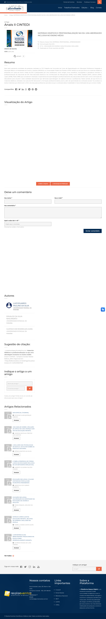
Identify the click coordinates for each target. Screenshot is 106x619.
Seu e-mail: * (59, 198)
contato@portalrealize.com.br (39, 599)
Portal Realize (60, 593)
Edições (84, 8)
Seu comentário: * (10, 205)
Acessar (16, 420)
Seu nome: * (8, 198)
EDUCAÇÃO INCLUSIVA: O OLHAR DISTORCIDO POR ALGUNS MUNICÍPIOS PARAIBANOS (23, 481)
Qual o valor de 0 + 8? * (11, 220)
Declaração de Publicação (60, 184)
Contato (99, 8)
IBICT (57, 599)
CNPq (57, 605)
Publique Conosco (90, 2)
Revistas (79, 2)
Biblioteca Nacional (62, 596)
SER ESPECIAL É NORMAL (21, 412)
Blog (92, 8)
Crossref (58, 590)
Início (60, 8)
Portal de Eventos (68, 2)
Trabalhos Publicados (72, 8)
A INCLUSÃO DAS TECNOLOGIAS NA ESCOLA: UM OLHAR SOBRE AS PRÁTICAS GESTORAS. (23, 446)
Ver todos (8, 556)
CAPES (58, 602)
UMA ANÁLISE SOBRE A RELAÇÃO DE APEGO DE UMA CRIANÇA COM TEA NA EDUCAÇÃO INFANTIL (23, 428)
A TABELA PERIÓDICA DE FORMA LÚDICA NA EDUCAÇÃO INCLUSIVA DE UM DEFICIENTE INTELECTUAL (23, 463)
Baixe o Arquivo (43, 184)
